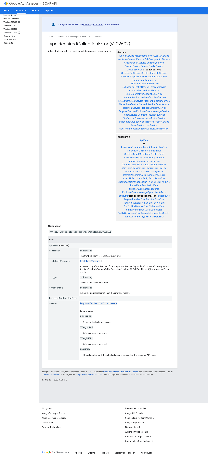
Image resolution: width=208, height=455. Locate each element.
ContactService (132, 66)
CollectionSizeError (137, 150)
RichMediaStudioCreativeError (138, 202)
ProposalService (127, 111)
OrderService (162, 104)
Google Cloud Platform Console (139, 418)
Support (49, 10)
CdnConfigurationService (157, 59)
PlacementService (131, 107)
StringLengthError (153, 209)
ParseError (135, 185)
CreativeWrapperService (133, 76)
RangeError (123, 195)
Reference (98, 37)
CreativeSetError (132, 157)
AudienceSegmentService (131, 59)
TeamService (137, 125)
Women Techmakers (51, 427)
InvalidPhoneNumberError (152, 175)
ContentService (134, 69)
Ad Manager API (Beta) (93, 24)
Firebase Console (133, 427)
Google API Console (134, 413)
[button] (19, 22)
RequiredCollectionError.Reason (98, 303)
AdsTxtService (161, 55)
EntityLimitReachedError (133, 168)
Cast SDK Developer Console (138, 436)
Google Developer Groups (53, 413)
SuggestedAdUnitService (131, 121)
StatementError (156, 206)
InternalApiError (131, 175)
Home (50, 37)
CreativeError (157, 154)
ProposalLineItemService (154, 107)
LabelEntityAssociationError (151, 178)
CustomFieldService (156, 76)
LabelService (152, 90)
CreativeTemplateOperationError (144, 161)
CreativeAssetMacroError (137, 154)
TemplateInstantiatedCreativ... (156, 213)
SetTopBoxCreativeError (136, 206)
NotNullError (155, 182)
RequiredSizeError (155, 199)
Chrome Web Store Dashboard (139, 441)
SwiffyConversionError (129, 213)
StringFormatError (135, 209)
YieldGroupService (159, 128)
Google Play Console (134, 422)
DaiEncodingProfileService (135, 87)
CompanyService (155, 62)
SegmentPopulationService (151, 114)
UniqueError (158, 216)
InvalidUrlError (130, 178)
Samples (36, 10)
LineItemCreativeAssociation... (133, 182)
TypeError (147, 216)
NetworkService (147, 104)
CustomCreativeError (132, 164)
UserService (151, 125)
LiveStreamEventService (130, 101)
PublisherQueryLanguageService (152, 111)
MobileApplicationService (157, 101)
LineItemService (130, 97)
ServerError (159, 202)
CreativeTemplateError (152, 157)
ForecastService (158, 87)
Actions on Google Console (137, 432)
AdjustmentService (144, 55)
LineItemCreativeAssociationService (144, 94)
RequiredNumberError (134, 199)
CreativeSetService (131, 73)
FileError (163, 168)
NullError (166, 182)
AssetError (142, 147)
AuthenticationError (158, 147)
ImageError (158, 171)
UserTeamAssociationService (134, 128)
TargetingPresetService (157, 121)
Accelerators (48, 422)
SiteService (128, 118)
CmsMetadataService (135, 62)
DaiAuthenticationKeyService (144, 83)
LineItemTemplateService (153, 97)
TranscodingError (132, 216)
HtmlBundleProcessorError (138, 171)
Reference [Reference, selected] (21, 10)
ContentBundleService (152, 66)
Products (60, 37)
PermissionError (150, 185)
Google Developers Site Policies (89, 375)
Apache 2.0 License (50, 375)
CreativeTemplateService (154, 73)
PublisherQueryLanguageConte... (144, 188)
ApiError (144, 140)
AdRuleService (126, 55)
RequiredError (163, 195)
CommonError (154, 150)
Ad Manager (23, 3)
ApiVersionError (128, 147)
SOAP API (50, 3)
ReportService (130, 114)
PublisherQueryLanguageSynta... (138, 192)
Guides (7, 10)
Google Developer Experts (54, 418)
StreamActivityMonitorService (150, 118)
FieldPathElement (90, 261)
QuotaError (160, 192)
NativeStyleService (128, 104)
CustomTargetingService (144, 80)
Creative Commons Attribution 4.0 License (120, 372)
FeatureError (152, 168)
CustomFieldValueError (154, 164)
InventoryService (137, 90)
